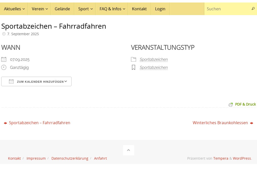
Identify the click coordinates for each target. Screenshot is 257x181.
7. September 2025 (23, 33)
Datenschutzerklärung (69, 158)
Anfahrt (100, 158)
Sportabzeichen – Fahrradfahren (37, 122)
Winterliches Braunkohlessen (223, 122)
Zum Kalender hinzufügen (36, 81)
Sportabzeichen (154, 59)
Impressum (36, 158)
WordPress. (242, 158)
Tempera (220, 158)
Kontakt (14, 158)
